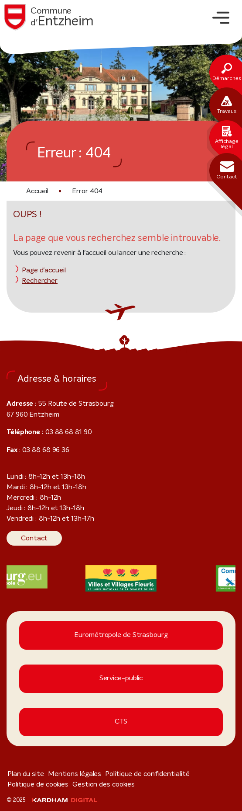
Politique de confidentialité (131, 773)
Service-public (121, 678)
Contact (31, 538)
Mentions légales (66, 773)
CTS (121, 721)
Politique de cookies (200, 773)
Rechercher (37, 280)
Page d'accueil (41, 270)
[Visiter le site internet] (121, 578)
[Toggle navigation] (221, 17)
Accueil (37, 191)
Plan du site (23, 773)
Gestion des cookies (34, 784)
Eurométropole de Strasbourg (121, 635)
